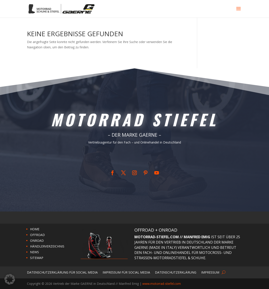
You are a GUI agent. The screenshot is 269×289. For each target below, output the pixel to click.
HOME (34, 229)
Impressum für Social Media (126, 272)
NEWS (34, 252)
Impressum (210, 272)
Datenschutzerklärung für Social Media (62, 272)
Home (131, 157)
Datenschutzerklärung (175, 272)
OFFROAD (37, 235)
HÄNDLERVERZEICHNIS (47, 246)
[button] (9, 279)
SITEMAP (36, 258)
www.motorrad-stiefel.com (161, 283)
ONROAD (37, 240)
